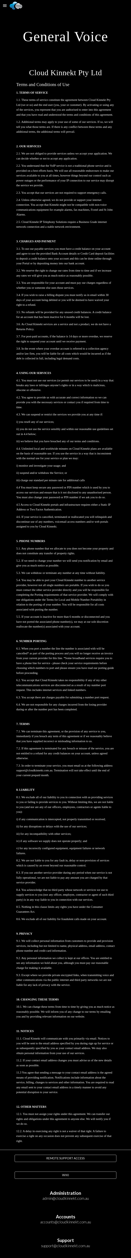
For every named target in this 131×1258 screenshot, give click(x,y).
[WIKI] (65, 1175)
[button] (5, 5)
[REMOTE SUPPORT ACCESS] (65, 1158)
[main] (65, 36)
